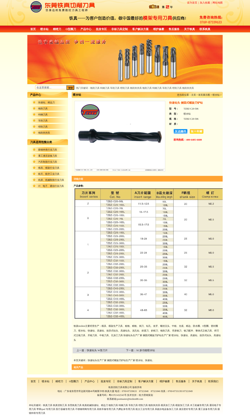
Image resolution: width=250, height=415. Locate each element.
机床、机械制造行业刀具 (51, 180)
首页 (33, 29)
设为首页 (192, 2)
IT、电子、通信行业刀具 (51, 186)
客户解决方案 (140, 29)
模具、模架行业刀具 (48, 168)
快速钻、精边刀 (46, 102)
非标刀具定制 (119, 29)
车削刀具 (43, 120)
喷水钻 (44, 29)
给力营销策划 (146, 395)
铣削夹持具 (44, 132)
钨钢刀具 (43, 114)
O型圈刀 (71, 29)
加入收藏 (205, 2)
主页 (193, 95)
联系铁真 (204, 29)
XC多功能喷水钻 (145, 350)
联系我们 (213, 381)
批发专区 (101, 29)
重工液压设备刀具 (47, 155)
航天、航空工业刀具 (48, 174)
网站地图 (217, 2)
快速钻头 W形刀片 (97, 350)
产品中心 (85, 29)
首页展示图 (204, 95)
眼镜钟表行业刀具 (47, 149)
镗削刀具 (43, 126)
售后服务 (174, 29)
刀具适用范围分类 (41, 142)
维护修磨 (158, 29)
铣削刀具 (43, 108)
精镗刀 (57, 29)
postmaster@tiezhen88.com (130, 399)
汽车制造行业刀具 (47, 161)
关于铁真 (189, 29)
